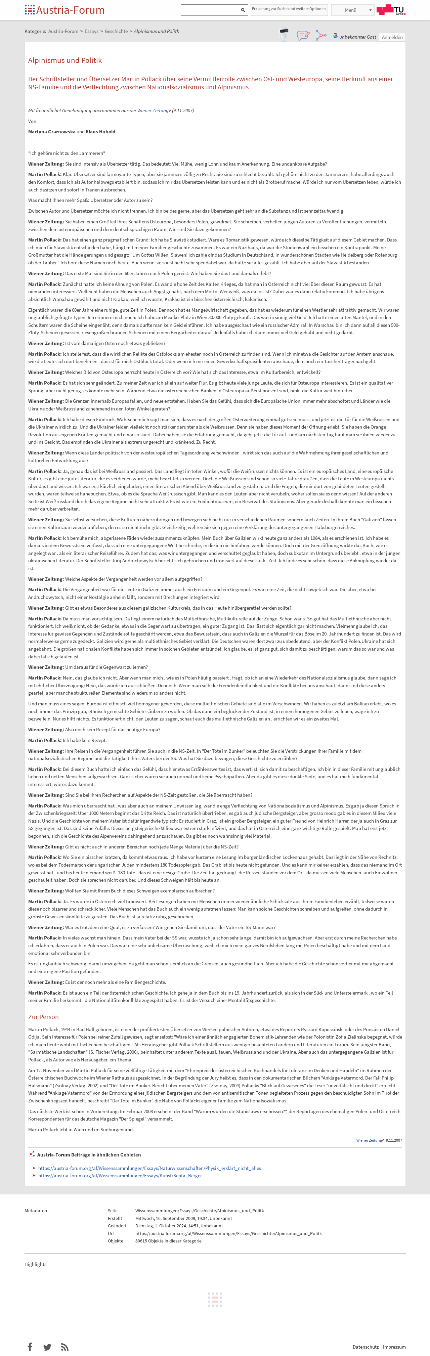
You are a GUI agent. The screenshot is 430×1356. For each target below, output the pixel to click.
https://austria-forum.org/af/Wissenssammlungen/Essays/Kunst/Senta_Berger (120, 1175)
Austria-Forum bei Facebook (30, 1347)
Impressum (394, 1347)
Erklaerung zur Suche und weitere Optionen (289, 8)
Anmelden (392, 37)
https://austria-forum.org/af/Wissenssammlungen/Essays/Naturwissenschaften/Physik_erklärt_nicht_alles (149, 1168)
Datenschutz (366, 1347)
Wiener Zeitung (153, 110)
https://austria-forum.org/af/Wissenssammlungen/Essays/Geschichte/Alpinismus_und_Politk (228, 1233)
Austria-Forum (70, 10)
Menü (350, 10)
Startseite (30, 10)
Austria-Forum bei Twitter (47, 1347)
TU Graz (391, 9)
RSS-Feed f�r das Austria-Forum (64, 1347)
